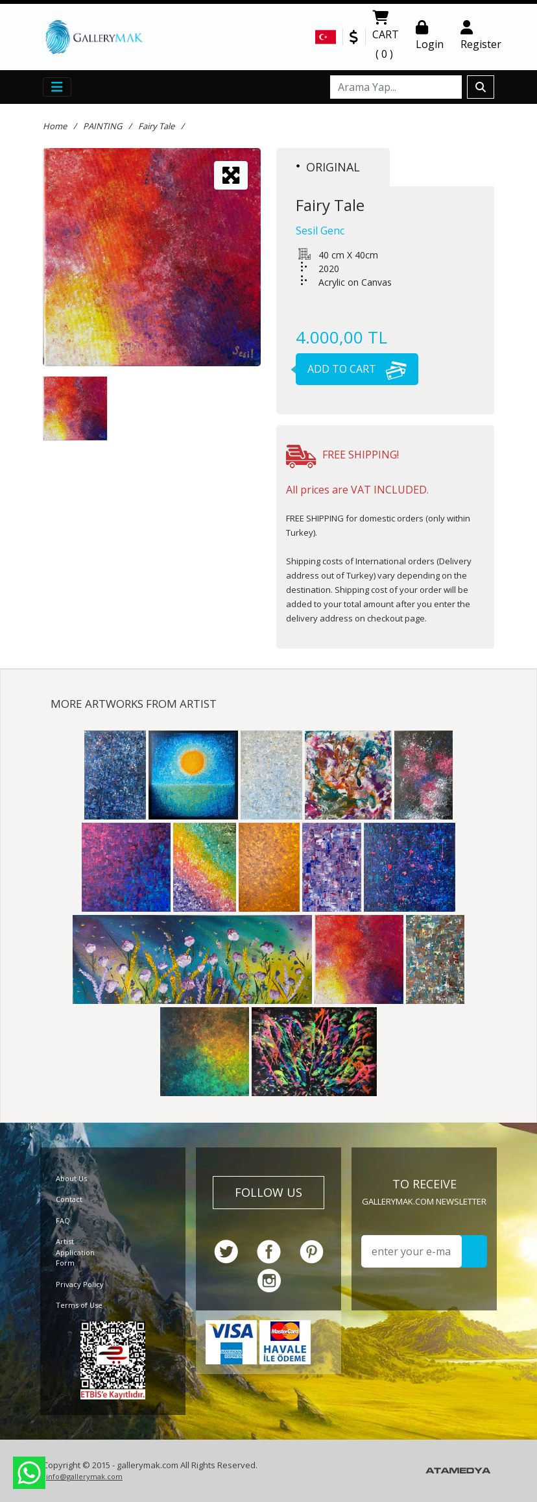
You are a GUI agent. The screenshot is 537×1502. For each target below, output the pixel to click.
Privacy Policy (80, 1284)
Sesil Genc (320, 230)
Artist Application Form (75, 1252)
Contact (69, 1199)
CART (385, 37)
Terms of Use (79, 1305)
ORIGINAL (328, 167)
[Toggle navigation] (57, 87)
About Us (71, 1178)
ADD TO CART (351, 369)
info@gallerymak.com (84, 1476)
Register (480, 35)
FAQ (63, 1220)
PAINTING (102, 126)
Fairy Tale (156, 126)
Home (55, 126)
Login (430, 35)
